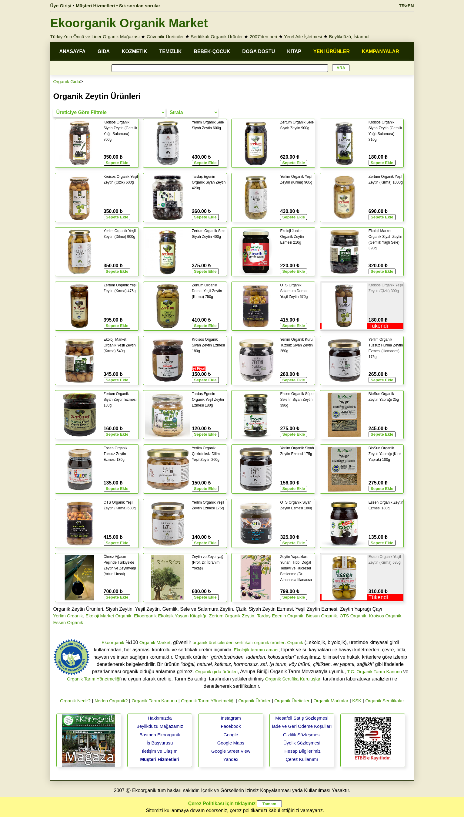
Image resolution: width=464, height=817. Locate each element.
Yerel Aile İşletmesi (303, 36)
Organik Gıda (66, 81)
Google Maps (230, 742)
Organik (295, 642)
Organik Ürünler (254, 700)
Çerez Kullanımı (302, 759)
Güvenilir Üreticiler (165, 36)
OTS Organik (353, 615)
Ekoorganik (113, 642)
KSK (356, 700)
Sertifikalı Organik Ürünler (217, 36)
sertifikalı (244, 642)
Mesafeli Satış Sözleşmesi (301, 718)
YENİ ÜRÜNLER (331, 51)
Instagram (231, 718)
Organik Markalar (330, 700)
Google (230, 734)
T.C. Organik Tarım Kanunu (374, 671)
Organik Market (155, 642)
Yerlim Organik (68, 615)
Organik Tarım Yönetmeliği (93, 678)
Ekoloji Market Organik (108, 615)
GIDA (104, 51)
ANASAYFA (72, 51)
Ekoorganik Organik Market (129, 23)
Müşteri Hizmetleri (159, 759)
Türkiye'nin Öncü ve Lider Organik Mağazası (95, 36)
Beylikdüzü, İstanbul (349, 36)
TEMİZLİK (170, 51)
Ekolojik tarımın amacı (256, 649)
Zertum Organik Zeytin (231, 615)
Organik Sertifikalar (384, 700)
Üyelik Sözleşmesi (301, 742)
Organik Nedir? (75, 700)
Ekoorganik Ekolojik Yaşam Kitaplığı (170, 615)
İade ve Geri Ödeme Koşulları (302, 726)
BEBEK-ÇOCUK (212, 51)
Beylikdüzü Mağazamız (159, 726)
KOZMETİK (134, 51)
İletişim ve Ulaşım (160, 751)
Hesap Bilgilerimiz (302, 751)
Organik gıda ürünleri (216, 671)
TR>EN (406, 5)
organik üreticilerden (212, 642)
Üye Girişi (61, 5)
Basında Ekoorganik (159, 734)
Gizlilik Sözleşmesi (302, 734)
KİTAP (294, 51)
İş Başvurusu (160, 742)
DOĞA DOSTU (258, 51)
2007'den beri (263, 36)
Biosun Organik (321, 615)
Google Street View (230, 751)
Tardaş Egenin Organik (280, 615)
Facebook (231, 726)
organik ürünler (269, 642)
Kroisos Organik (385, 615)
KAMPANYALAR (380, 51)
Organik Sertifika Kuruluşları (293, 678)
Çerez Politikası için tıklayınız (221, 803)
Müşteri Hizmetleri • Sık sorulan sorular (118, 5)
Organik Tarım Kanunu (154, 700)
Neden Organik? (111, 700)
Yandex (231, 759)
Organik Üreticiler (291, 700)
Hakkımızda (160, 718)
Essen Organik (68, 622)
